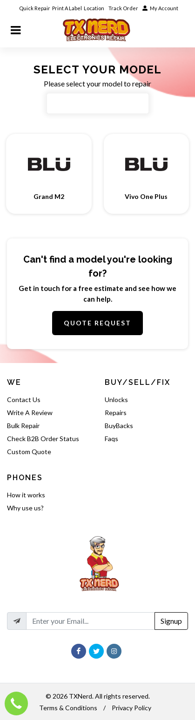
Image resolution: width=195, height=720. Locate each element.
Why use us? (25, 508)
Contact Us (23, 399)
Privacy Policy (131, 708)
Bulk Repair (23, 425)
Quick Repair (34, 8)
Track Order (123, 8)
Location (94, 8)
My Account (160, 8)
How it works (26, 495)
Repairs (116, 412)
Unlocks (116, 399)
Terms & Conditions (68, 708)
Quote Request (97, 323)
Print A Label (67, 8)
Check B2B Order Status (43, 439)
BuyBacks (119, 425)
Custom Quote (29, 452)
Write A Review (30, 412)
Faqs (111, 439)
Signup (171, 620)
